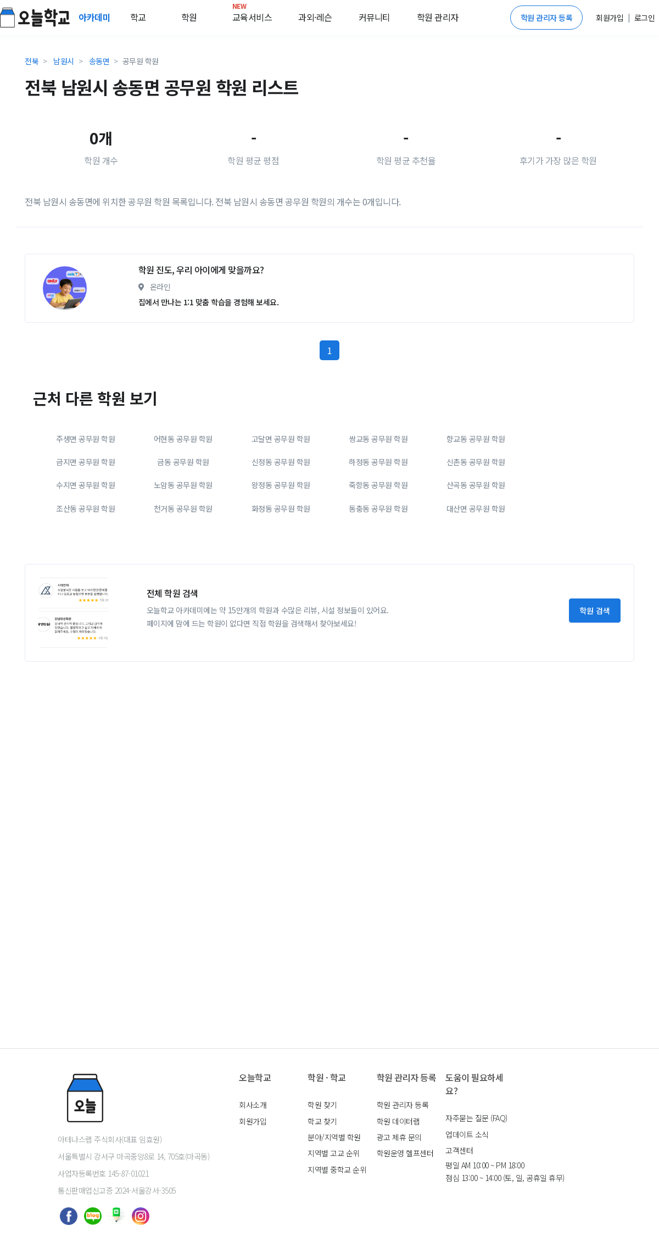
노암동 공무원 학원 (183, 575)
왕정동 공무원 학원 (281, 575)
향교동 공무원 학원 (475, 529)
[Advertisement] (280, 290)
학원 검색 (594, 701)
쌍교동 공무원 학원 (378, 529)
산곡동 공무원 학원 (475, 575)
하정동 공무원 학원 (378, 552)
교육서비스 (252, 15)
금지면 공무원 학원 (85, 552)
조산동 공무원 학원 (85, 599)
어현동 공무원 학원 (183, 529)
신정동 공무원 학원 (281, 552)
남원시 (63, 60)
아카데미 (96, 17)
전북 (31, 60)
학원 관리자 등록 (547, 17)
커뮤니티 (374, 17)
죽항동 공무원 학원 (378, 575)
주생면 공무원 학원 (85, 529)
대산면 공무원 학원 (475, 599)
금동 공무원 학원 (183, 552)
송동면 (99, 60)
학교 (138, 17)
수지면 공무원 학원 (85, 575)
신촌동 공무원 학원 (475, 552)
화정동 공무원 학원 (281, 599)
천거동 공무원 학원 (183, 599)
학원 (189, 17)
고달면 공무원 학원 (281, 529)
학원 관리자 (438, 17)
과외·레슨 (315, 17)
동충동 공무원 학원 (378, 599)
